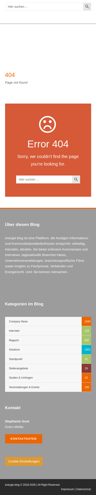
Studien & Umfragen (21, 377)
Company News (18, 321)
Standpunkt (16, 359)
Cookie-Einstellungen (24, 461)
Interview (14, 330)
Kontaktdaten (24, 438)
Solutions (14, 349)
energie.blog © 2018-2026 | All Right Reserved (32, 484)
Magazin (14, 340)
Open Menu (85, 40)
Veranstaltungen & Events (24, 387)
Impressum (67, 489)
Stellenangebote (18, 368)
